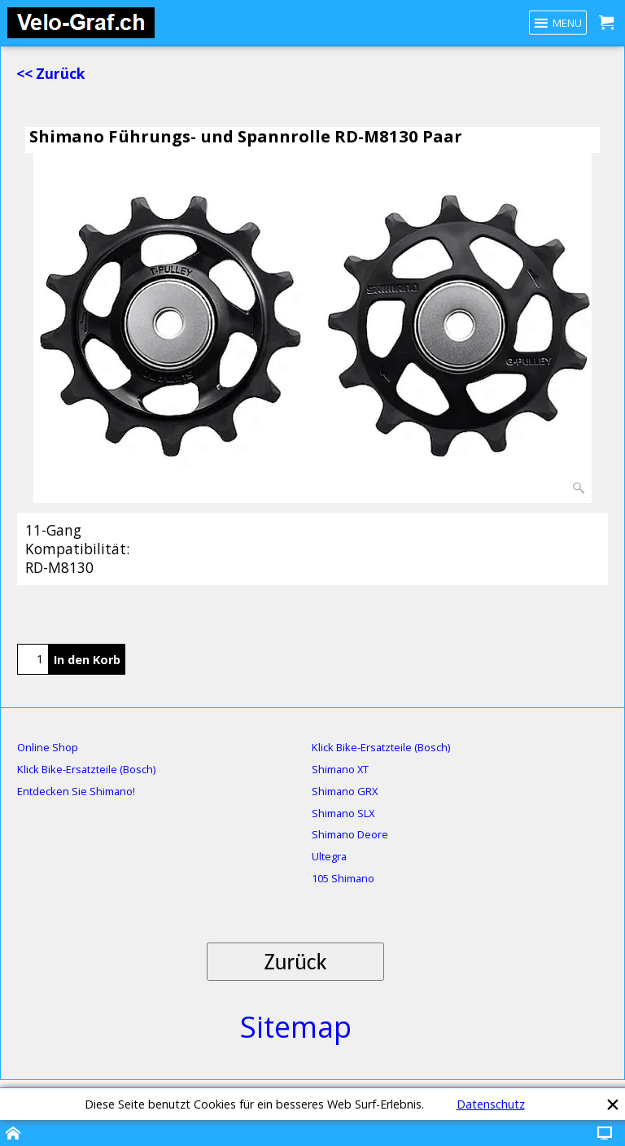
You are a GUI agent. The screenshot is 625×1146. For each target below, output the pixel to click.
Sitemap (296, 1027)
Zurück (295, 961)
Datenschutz (491, 1104)
